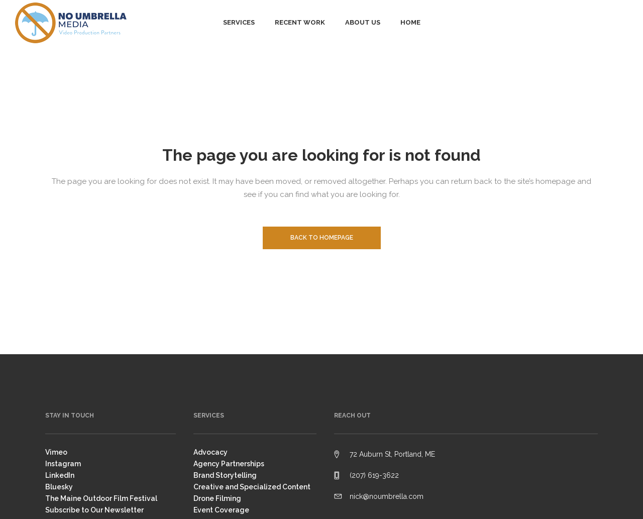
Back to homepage (321, 237)
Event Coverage (221, 510)
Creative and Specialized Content (251, 487)
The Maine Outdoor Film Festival (101, 498)
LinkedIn (59, 475)
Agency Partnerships (228, 464)
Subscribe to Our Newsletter (94, 510)
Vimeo (56, 452)
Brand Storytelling (225, 475)
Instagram (63, 464)
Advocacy (210, 452)
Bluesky (59, 487)
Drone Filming (217, 498)
